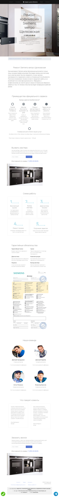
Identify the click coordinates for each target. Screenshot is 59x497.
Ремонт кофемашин (26, 58)
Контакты (47, 2)
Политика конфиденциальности (18, 484)
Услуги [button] (10, 2)
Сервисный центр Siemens (15, 58)
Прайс (41, 2)
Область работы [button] (31, 484)
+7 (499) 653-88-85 (29, 35)
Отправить (29, 156)
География (18, 2)
